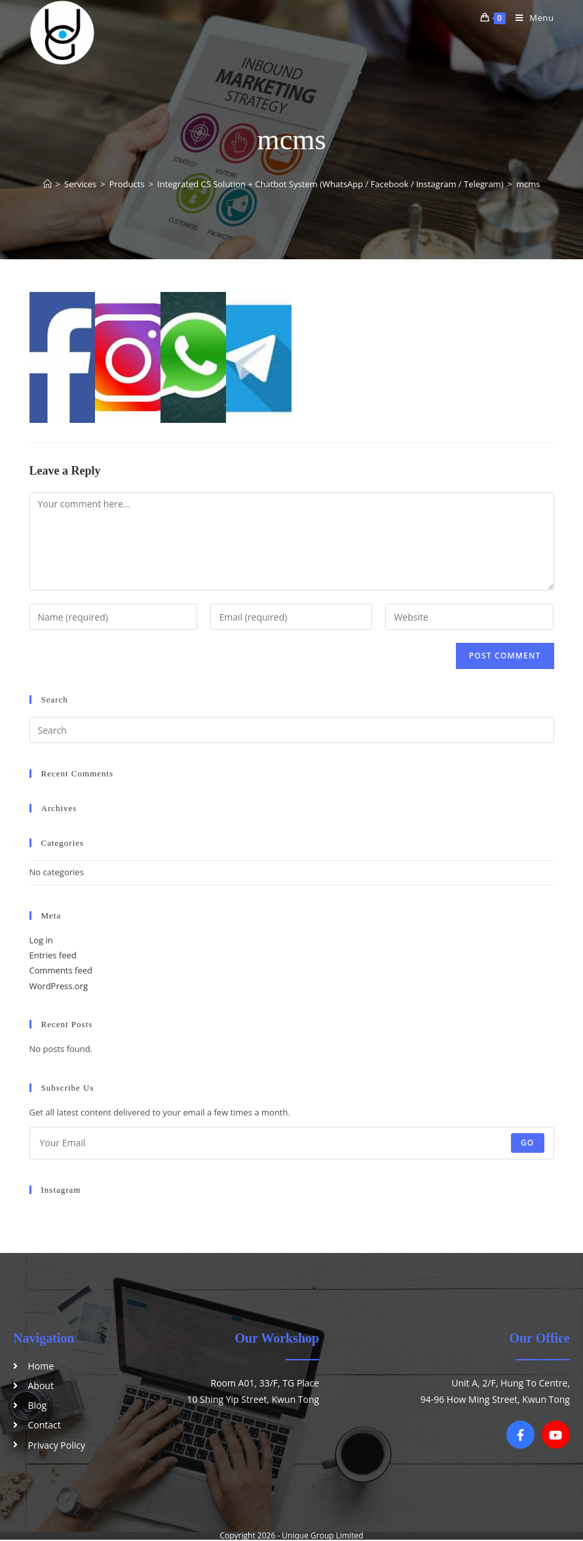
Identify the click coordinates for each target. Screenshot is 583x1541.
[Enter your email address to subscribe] (291, 1143)
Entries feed (53, 955)
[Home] (47, 184)
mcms (528, 184)
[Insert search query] (291, 730)
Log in (41, 940)
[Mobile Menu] (530, 17)
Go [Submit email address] (528, 1142)
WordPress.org (58, 986)
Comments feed (60, 970)
